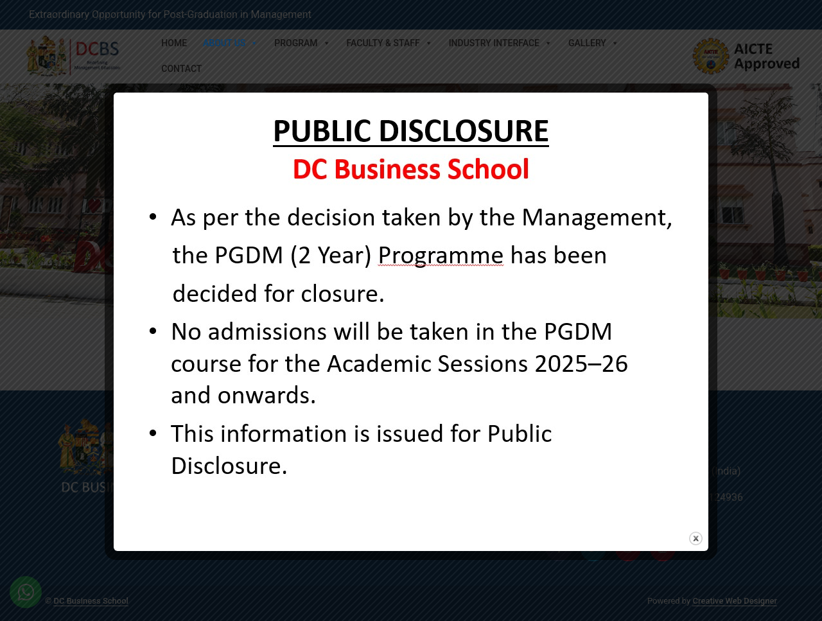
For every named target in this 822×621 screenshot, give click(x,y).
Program (302, 43)
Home (174, 43)
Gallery (593, 43)
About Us (230, 43)
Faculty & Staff (390, 43)
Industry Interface (500, 43)
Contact (181, 69)
